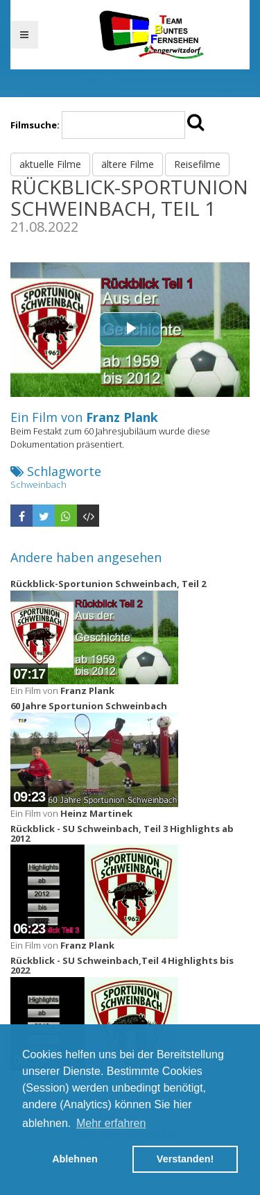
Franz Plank (122, 417)
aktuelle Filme (50, 164)
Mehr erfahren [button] (111, 1123)
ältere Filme (127, 164)
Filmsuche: (35, 125)
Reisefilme (197, 164)
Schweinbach (38, 484)
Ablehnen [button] (75, 1158)
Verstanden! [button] (185, 1158)
